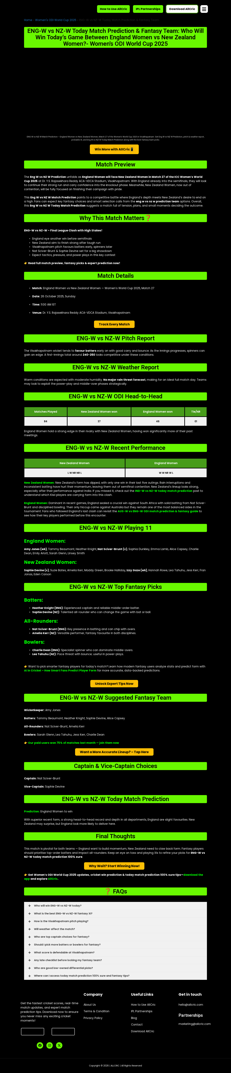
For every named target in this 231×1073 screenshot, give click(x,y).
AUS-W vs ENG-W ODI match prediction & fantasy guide (158, 511)
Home (28, 20)
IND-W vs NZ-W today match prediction (163, 491)
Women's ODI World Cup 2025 (55, 20)
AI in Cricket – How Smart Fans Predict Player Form (60, 670)
